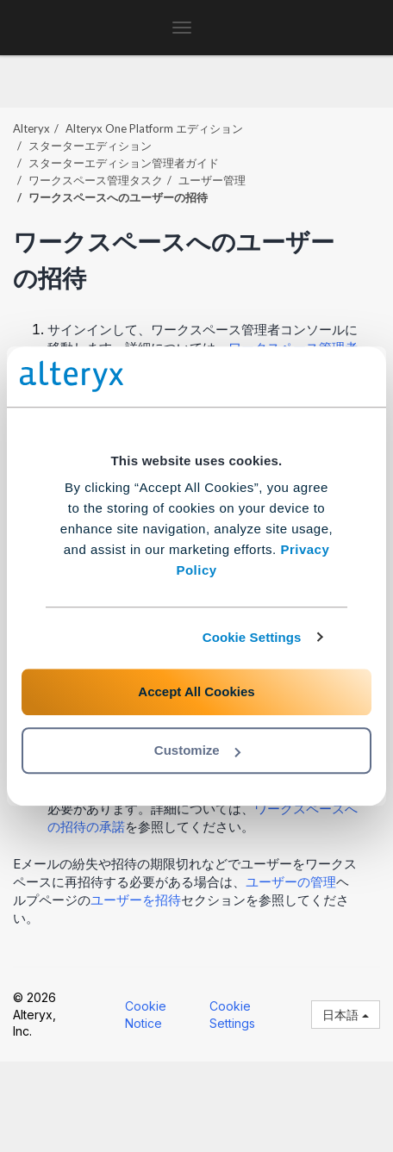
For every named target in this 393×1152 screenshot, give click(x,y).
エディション (154, 128)
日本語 (345, 1014)
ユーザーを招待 (135, 900)
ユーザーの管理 (291, 882)
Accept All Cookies (196, 691)
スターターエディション (90, 146)
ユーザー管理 (212, 180)
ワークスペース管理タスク (95, 180)
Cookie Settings (252, 637)
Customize (197, 750)
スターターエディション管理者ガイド (123, 163)
